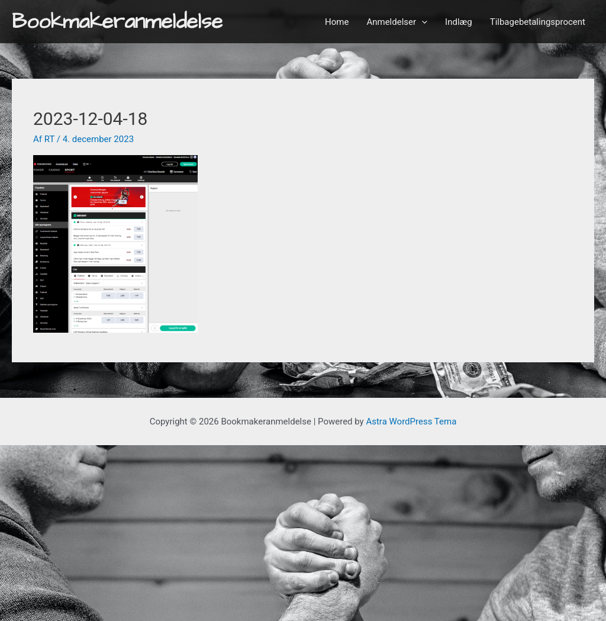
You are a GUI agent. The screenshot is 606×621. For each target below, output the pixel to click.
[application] (421, 22)
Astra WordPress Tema (411, 421)
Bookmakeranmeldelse (117, 21)
